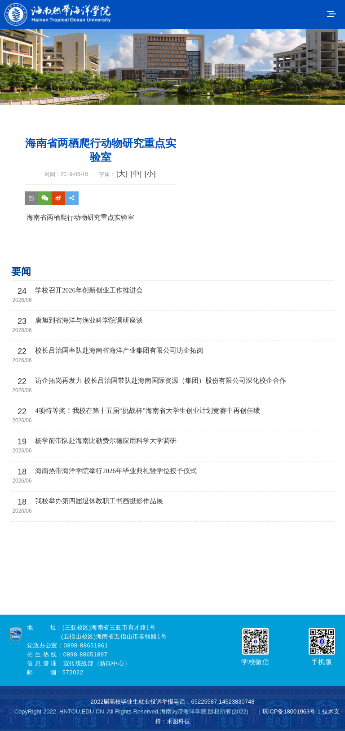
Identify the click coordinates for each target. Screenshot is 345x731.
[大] (122, 173)
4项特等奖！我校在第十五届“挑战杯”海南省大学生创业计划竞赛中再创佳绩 (147, 410)
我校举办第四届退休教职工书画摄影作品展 (99, 501)
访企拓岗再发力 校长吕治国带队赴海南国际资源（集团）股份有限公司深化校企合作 (160, 380)
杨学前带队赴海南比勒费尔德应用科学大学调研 (106, 440)
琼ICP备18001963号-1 (291, 711)
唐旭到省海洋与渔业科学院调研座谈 (89, 320)
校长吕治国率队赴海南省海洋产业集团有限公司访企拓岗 (119, 350)
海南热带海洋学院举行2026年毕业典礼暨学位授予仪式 (116, 470)
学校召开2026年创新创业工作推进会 (89, 290)
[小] (149, 173)
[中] (136, 173)
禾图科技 (178, 721)
